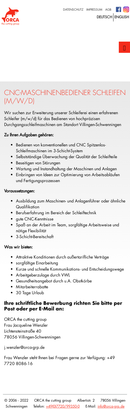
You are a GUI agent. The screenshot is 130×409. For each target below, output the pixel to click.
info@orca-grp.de (111, 406)
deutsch (104, 16)
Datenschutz (73, 10)
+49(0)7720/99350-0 (63, 406)
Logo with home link (10, 16)
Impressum (94, 10)
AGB (108, 10)
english (121, 16)
